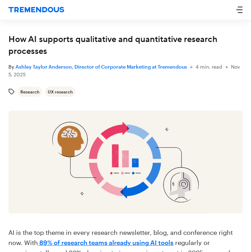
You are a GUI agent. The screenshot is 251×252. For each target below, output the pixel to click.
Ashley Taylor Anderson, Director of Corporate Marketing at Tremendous (101, 67)
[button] (239, 10)
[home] (36, 10)
